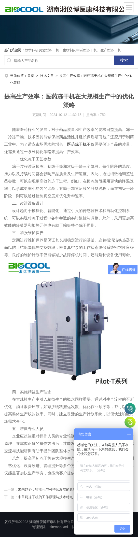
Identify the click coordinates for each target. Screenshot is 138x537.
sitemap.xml (59, 527)
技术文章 (47, 76)
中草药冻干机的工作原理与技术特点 (45, 497)
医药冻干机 (77, 144)
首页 (30, 76)
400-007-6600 (130, 408)
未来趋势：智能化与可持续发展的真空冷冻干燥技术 (57, 489)
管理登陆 (39, 527)
